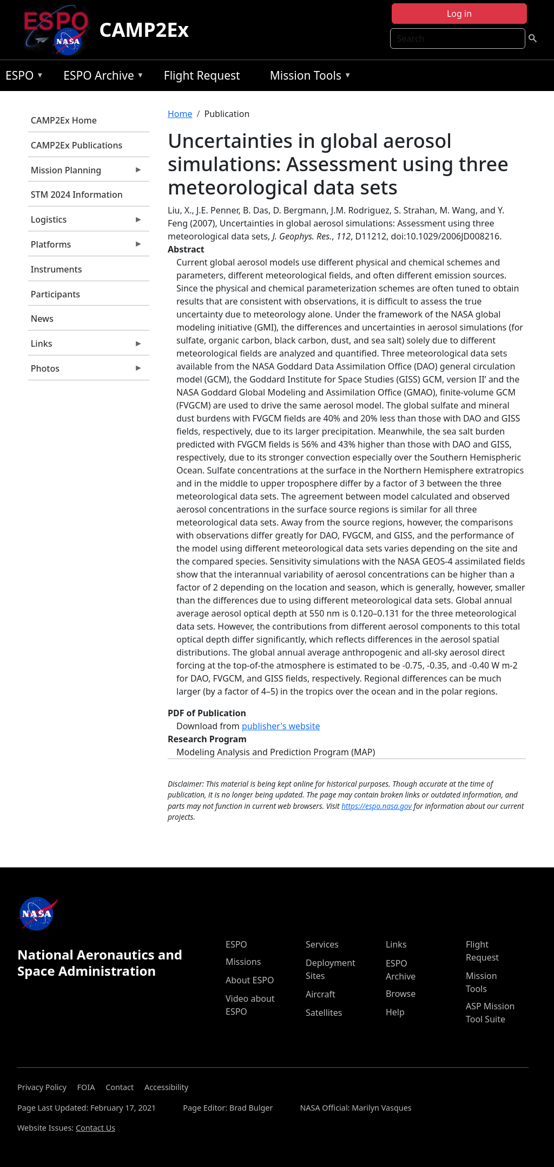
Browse (401, 994)
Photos (85, 371)
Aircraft (320, 994)
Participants (55, 294)
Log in (459, 14)
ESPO (22, 77)
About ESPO (250, 980)
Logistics (85, 222)
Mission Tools (308, 77)
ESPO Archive (101, 77)
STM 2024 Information (77, 194)
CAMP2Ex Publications (76, 145)
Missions (243, 962)
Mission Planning (85, 172)
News (42, 319)
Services (322, 944)
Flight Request (202, 75)
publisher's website (281, 726)
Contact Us (95, 1128)
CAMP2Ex (144, 29)
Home (180, 114)
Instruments (56, 269)
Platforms (85, 247)
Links (85, 346)
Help (395, 1012)
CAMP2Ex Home (64, 120)
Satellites (324, 1013)
